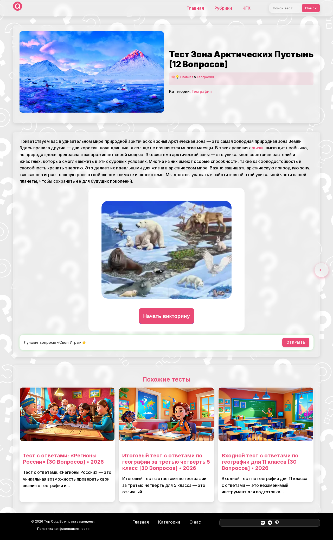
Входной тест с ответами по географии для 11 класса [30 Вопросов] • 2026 (260, 461)
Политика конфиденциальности (63, 529)
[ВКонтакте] (263, 522)
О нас (195, 522)
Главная (195, 8)
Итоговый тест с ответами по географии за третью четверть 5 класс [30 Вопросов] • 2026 (166, 461)
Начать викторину (166, 316)
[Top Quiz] (17, 8)
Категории (169, 522)
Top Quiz (51, 521)
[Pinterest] (277, 522)
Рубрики (223, 8)
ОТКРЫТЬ (295, 342)
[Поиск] (285, 8)
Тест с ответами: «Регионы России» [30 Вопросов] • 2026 (63, 458)
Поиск (311, 8)
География (205, 77)
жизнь (258, 147)
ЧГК (246, 8)
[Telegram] (270, 522)
